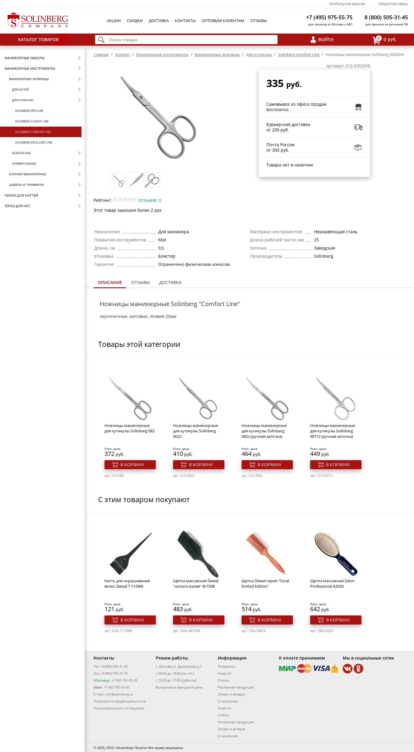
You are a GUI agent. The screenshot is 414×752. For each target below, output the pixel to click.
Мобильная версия (347, 3)
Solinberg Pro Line (29, 111)
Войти (325, 39)
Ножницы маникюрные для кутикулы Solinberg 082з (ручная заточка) (264, 431)
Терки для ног (17, 206)
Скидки (135, 20)
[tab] (110, 283)
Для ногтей (20, 90)
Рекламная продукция (236, 687)
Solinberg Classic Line (32, 121)
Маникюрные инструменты (30, 68)
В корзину (132, 464)
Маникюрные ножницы (29, 79)
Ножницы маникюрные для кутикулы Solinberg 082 (129, 428)
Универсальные (24, 164)
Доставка (159, 20)
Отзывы (258, 20)
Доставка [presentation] (170, 282)
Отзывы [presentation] (140, 282)
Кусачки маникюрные (27, 174)
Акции (114, 20)
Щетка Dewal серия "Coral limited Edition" (265, 583)
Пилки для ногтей (21, 195)
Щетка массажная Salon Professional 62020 (332, 583)
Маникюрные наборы (24, 58)
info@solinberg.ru (119, 694)
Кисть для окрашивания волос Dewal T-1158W (127, 583)
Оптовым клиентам (223, 20)
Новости (224, 673)
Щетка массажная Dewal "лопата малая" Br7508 (195, 583)
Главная (101, 54)
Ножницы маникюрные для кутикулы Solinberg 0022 (195, 431)
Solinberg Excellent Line (33, 142)
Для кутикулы (22, 100)
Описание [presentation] (110, 282)
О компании (228, 701)
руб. (385, 39)
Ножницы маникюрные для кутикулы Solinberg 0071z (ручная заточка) (332, 431)
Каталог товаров (38, 39)
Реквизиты (226, 666)
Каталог (122, 54)
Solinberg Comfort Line (33, 132)
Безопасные (21, 153)
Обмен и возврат (232, 694)
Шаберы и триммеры (26, 184)
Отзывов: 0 (149, 200)
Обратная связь (393, 3)
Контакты (185, 20)
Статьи (223, 680)
